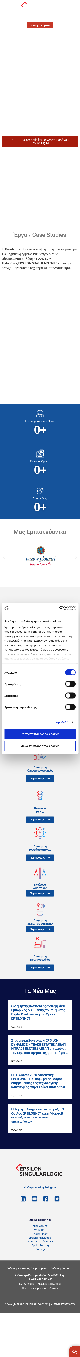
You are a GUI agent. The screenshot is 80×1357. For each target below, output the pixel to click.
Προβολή (62, 722)
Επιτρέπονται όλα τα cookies (40, 734)
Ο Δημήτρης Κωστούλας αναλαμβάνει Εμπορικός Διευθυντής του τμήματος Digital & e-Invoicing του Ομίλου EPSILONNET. (38, 1056)
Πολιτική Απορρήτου (34, 1332)
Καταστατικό (26, 1327)
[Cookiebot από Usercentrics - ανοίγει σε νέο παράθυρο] (59, 608)
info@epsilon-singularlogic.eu (40, 1231)
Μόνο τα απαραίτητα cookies (40, 745)
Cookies (53, 1332)
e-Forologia (40, 1293)
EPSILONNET (40, 1270)
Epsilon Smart (40, 1278)
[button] (4, 601)
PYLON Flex (40, 1274)
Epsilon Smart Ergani (40, 1281)
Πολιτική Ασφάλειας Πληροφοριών (27, 1312)
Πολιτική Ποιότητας (62, 1312)
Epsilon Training (40, 1289)
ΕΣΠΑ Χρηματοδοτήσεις (40, 1285)
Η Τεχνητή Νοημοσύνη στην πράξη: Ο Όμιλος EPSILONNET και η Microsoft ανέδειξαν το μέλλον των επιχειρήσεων (37, 1160)
